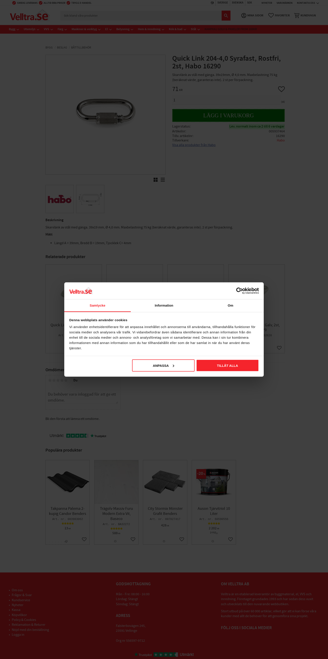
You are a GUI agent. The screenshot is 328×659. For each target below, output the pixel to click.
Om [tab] (230, 305)
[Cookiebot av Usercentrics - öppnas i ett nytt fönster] (239, 290)
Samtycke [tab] (97, 305)
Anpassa (163, 365)
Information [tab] (164, 305)
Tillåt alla (227, 365)
